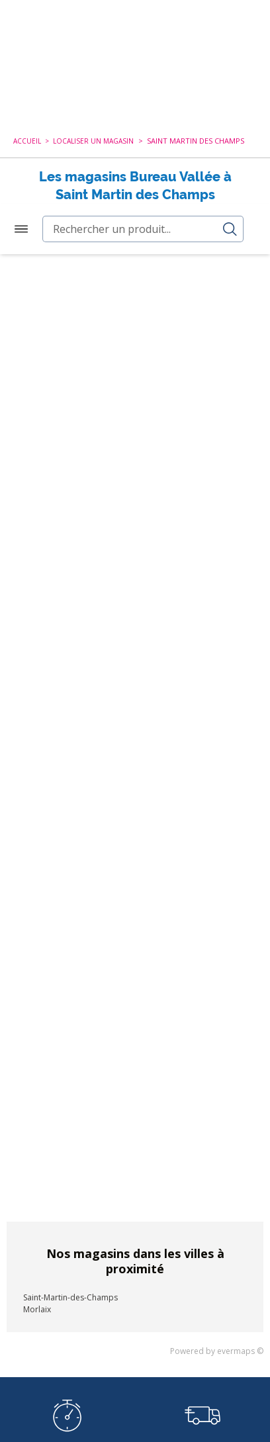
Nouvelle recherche (128, 214)
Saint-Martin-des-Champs (70, 1292)
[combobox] (135, 85)
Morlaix (37, 1304)
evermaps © (240, 1345)
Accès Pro (229, 33)
